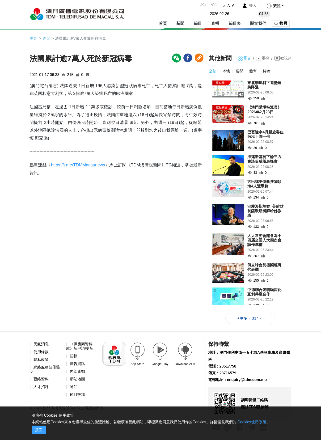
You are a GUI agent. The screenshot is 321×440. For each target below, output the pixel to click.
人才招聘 (41, 387)
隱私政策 (41, 360)
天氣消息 (41, 344)
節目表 (235, 23)
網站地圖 (77, 379)
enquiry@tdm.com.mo (247, 380)
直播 (215, 23)
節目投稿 (77, 395)
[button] (274, 6)
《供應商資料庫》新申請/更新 (79, 346)
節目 (198, 23)
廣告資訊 (77, 364)
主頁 (33, 38)
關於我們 (258, 23)
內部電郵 (77, 371)
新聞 (180, 23)
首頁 (163, 23)
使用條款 (41, 352)
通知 (73, 387)
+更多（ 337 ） (250, 318)
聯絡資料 (41, 379)
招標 (73, 356)
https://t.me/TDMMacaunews (78, 165)
